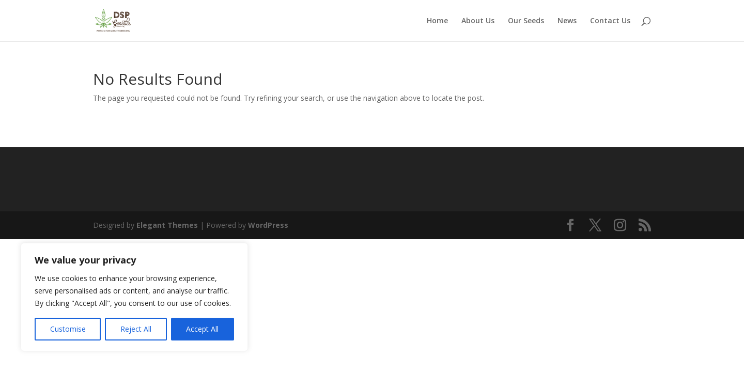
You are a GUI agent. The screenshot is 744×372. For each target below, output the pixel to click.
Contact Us (610, 21)
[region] (134, 297)
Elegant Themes (167, 225)
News (567, 21)
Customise (68, 329)
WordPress (268, 225)
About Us (477, 21)
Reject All (135, 329)
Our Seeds (526, 21)
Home (437, 21)
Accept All (202, 329)
